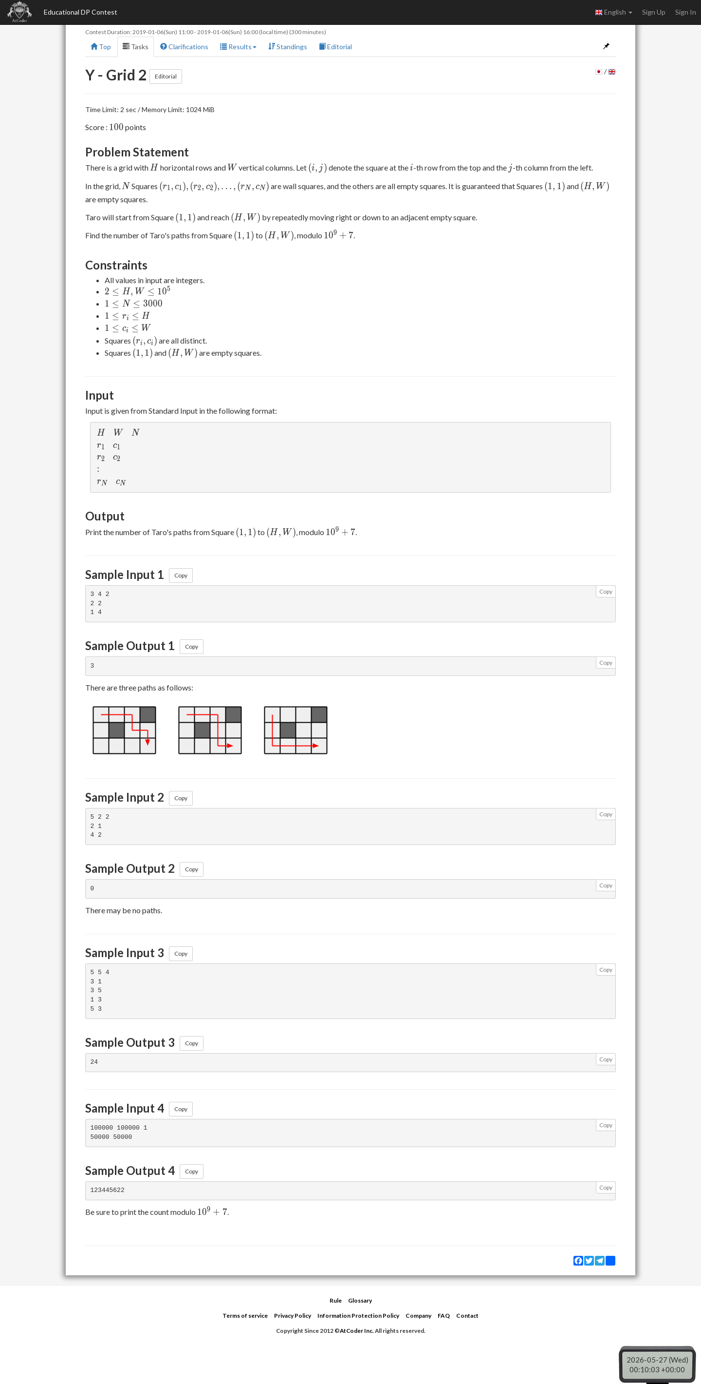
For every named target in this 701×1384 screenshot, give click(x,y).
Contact (467, 1315)
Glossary (360, 1300)
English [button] (613, 12)
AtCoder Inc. (357, 1330)
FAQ (444, 1315)
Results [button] (238, 46)
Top (101, 46)
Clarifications (184, 46)
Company (418, 1315)
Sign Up (653, 12)
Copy (180, 575)
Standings (287, 46)
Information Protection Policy (358, 1315)
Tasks (135, 46)
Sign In (685, 12)
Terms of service (245, 1315)
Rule (336, 1300)
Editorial (335, 46)
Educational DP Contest (80, 12)
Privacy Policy (292, 1315)
